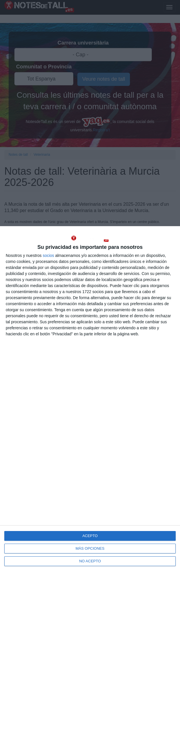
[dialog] (90, 490)
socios (48, 255)
